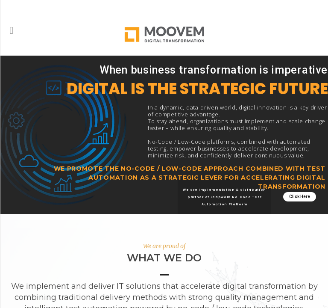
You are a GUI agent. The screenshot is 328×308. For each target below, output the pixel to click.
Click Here (299, 196)
